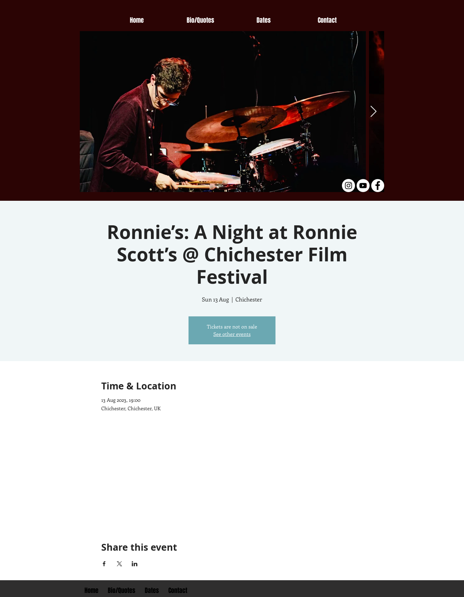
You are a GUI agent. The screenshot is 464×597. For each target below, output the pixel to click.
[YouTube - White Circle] (363, 185)
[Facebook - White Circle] (377, 185)
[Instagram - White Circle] (348, 185)
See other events (232, 334)
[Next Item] (373, 112)
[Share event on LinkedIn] (135, 563)
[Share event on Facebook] (104, 563)
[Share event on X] (119, 563)
